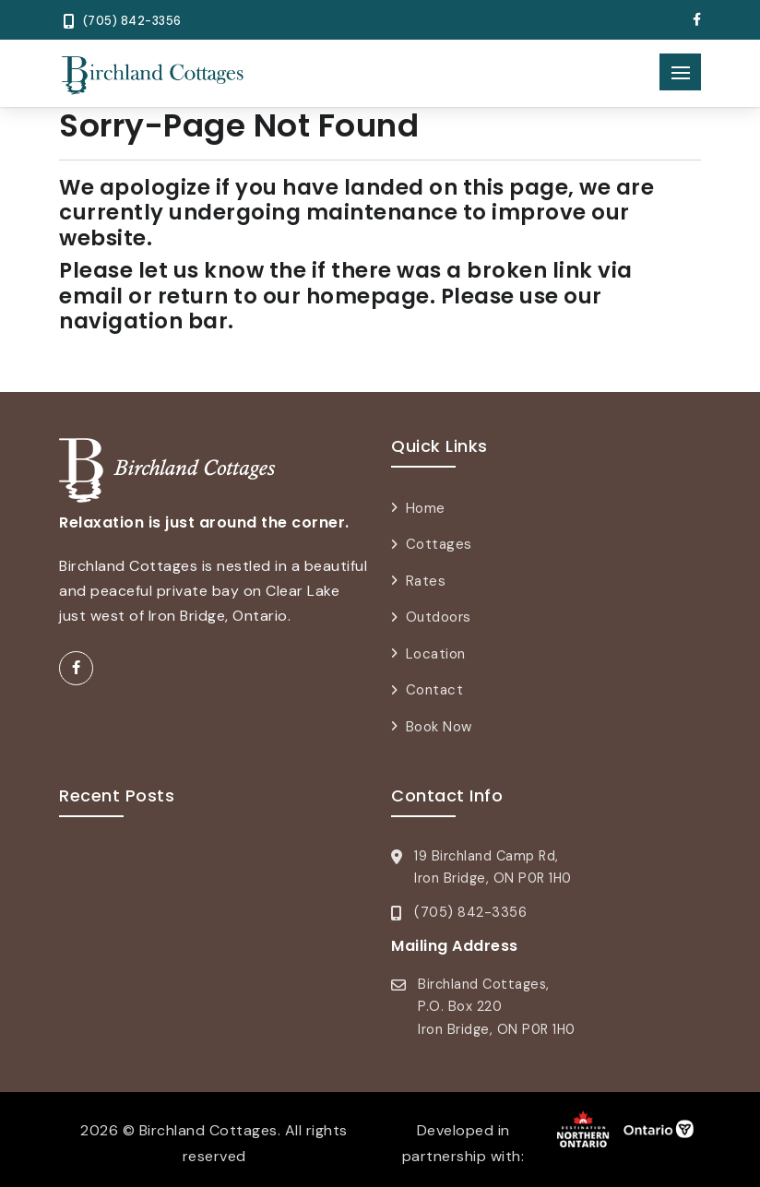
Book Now (439, 727)
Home (425, 508)
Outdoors (438, 617)
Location (436, 654)
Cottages (439, 544)
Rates (426, 581)
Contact (435, 690)
